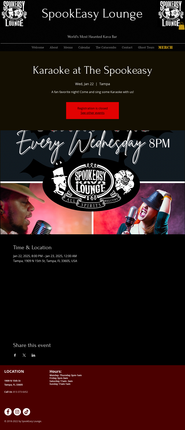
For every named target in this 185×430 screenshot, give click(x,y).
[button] (181, 26)
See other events (93, 113)
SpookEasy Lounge (92, 13)
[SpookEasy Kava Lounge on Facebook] (8, 411)
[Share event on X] (24, 355)
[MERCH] (165, 47)
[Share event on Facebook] (15, 355)
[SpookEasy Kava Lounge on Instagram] (17, 411)
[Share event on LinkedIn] (33, 355)
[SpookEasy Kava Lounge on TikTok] (26, 411)
